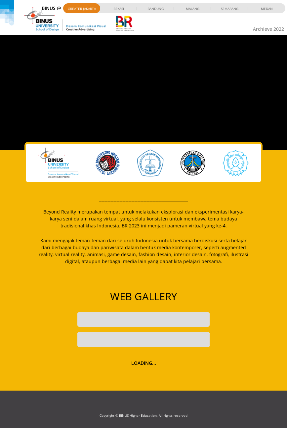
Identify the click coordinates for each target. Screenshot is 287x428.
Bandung (155, 8)
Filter (193, 339)
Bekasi (118, 8)
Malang (192, 8)
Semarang (229, 8)
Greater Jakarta (82, 8)
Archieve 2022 (268, 29)
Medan (267, 8)
